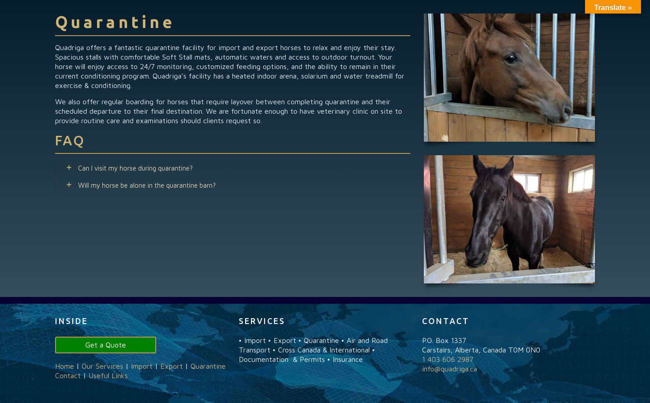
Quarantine (208, 366)
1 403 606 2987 (448, 359)
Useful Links (108, 375)
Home (64, 366)
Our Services (102, 366)
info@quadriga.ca (449, 369)
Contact (68, 375)
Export (171, 366)
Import (142, 366)
